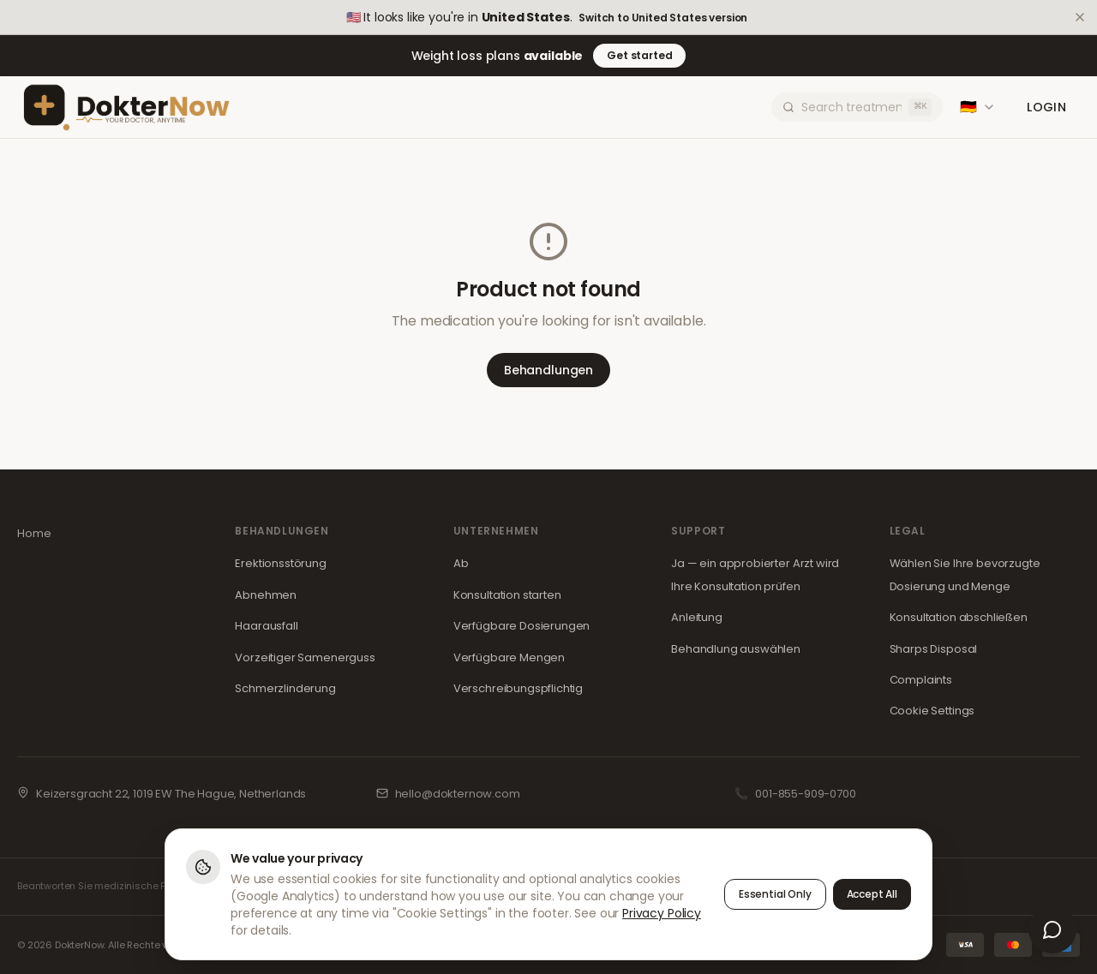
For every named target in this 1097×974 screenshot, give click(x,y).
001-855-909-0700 (805, 794)
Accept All (872, 894)
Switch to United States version (662, 18)
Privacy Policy (661, 914)
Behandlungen (548, 370)
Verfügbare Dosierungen (521, 626)
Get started (639, 55)
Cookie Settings (932, 710)
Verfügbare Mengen (509, 657)
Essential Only (775, 894)
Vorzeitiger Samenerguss (305, 657)
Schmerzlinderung (285, 688)
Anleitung (696, 617)
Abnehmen (266, 595)
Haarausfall (266, 626)
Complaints (921, 680)
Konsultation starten (507, 595)
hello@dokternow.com (457, 794)
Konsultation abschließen (959, 617)
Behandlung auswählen (735, 649)
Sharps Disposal (934, 649)
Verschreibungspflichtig (518, 688)
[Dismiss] (1080, 17)
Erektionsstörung (280, 563)
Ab (461, 563)
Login (1046, 107)
